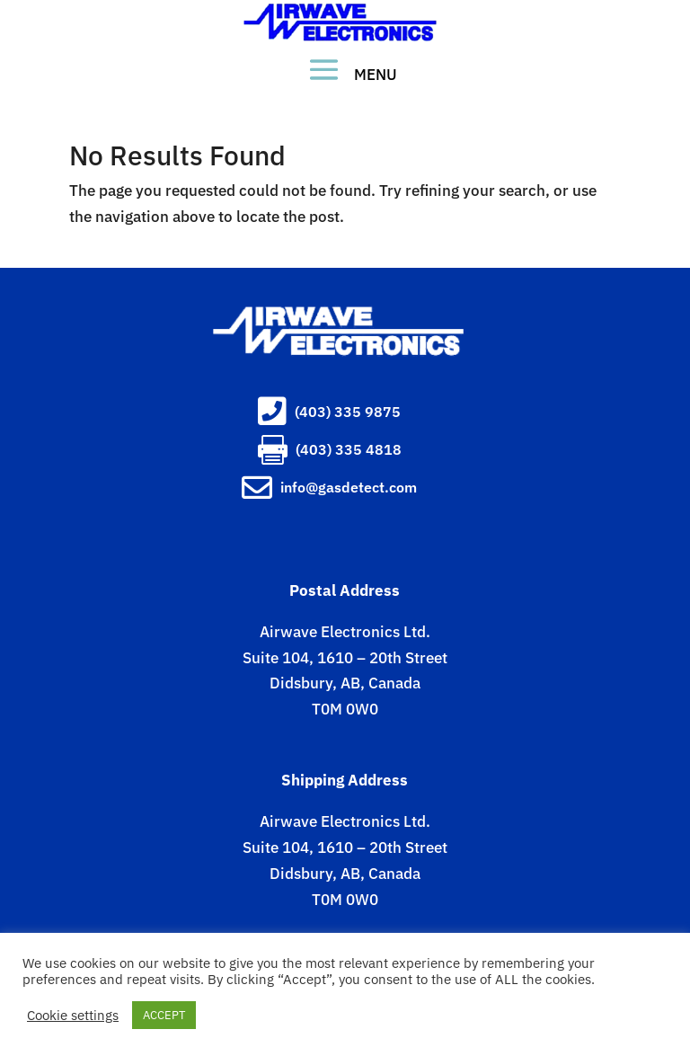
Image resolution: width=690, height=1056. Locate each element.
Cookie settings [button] (73, 1015)
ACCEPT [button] (164, 1015)
